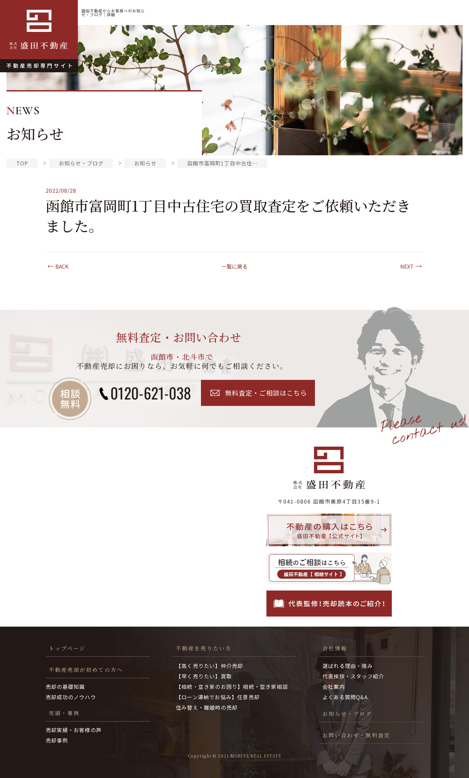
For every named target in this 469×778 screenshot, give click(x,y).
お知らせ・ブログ (435, 12)
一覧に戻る (234, 266)
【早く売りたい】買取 (204, 676)
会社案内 (333, 686)
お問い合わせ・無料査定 (356, 735)
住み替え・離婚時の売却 (206, 707)
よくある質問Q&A (345, 697)
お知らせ (145, 163)
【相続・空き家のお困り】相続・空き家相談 (232, 686)
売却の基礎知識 (65, 686)
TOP (22, 163)
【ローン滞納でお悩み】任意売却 (218, 697)
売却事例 (57, 740)
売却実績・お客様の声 (74, 730)
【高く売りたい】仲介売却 (209, 666)
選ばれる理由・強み (347, 666)
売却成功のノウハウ (71, 697)
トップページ (67, 648)
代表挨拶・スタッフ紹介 (353, 676)
